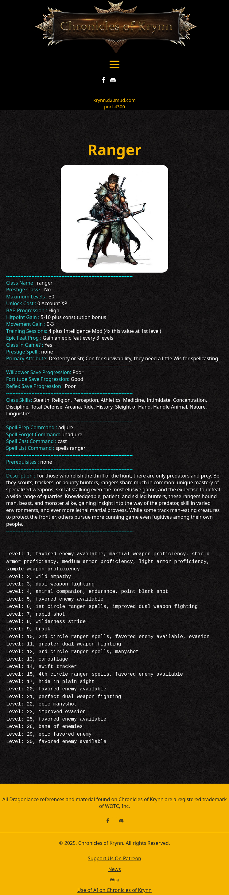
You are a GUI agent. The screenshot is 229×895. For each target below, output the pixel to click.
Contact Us (114, 884)
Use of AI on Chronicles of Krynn (114, 873)
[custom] (113, 80)
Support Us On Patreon (114, 841)
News (114, 852)
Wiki (114, 863)
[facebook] (103, 80)
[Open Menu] (114, 64)
